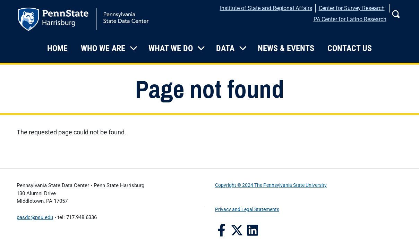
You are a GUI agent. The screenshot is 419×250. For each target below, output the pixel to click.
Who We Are (103, 48)
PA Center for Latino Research (350, 19)
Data (225, 48)
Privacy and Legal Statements (247, 209)
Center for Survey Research (352, 8)
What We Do (170, 48)
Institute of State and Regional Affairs (266, 8)
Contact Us (349, 48)
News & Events (286, 48)
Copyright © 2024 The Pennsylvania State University (271, 185)
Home (57, 48)
